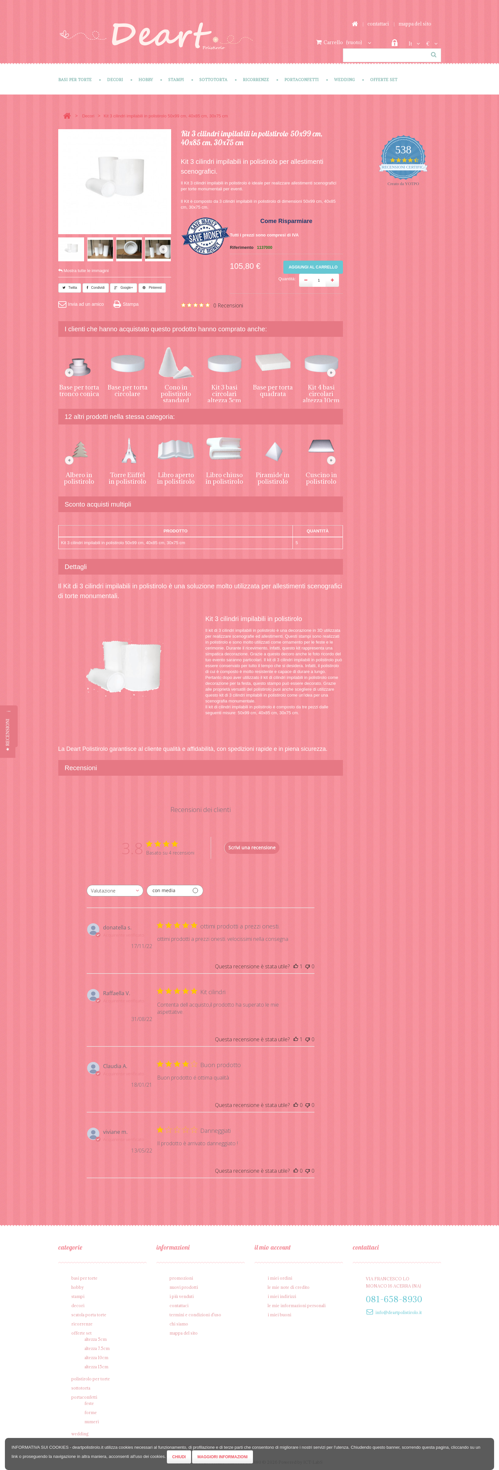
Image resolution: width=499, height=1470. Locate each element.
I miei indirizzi (282, 1294)
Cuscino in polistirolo (321, 476)
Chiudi (179, 1457)
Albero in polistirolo (79, 476)
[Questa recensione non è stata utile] (307, 964)
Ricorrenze (256, 79)
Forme (90, 1410)
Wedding (344, 79)
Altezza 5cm (95, 1337)
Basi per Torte (75, 79)
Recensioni (81, 766)
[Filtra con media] (175, 889)
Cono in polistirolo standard (176, 392)
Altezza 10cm (96, 1355)
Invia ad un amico (81, 303)
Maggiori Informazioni (222, 1457)
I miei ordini (280, 1276)
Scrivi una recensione (252, 846)
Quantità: (287, 278)
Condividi (96, 286)
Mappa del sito (415, 24)
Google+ (123, 286)
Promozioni (181, 1276)
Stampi (176, 79)
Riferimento (242, 247)
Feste (89, 1401)
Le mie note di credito (289, 1285)
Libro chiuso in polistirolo (224, 476)
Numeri (91, 1420)
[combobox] (115, 889)
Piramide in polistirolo (273, 476)
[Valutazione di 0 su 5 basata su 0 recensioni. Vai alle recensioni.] (212, 305)
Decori (115, 79)
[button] (7, 735)
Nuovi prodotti (183, 1285)
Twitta (69, 286)
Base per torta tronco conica (79, 388)
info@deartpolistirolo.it (398, 1310)
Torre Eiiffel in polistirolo (127, 476)
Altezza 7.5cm (97, 1346)
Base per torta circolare (128, 388)
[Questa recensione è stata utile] (296, 964)
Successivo (163, 249)
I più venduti (181, 1294)
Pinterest (152, 286)
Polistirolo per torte (90, 1377)
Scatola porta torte (88, 1313)
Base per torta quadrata (273, 388)
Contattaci (378, 24)
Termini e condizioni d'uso (195, 1313)
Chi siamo (178, 1322)
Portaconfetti (301, 79)
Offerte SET (383, 79)
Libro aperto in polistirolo (176, 476)
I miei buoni (279, 1313)
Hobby (145, 79)
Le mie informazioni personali (297, 1303)
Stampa (126, 303)
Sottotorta (213, 79)
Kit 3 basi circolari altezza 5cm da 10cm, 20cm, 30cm (224, 398)
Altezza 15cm (96, 1365)
